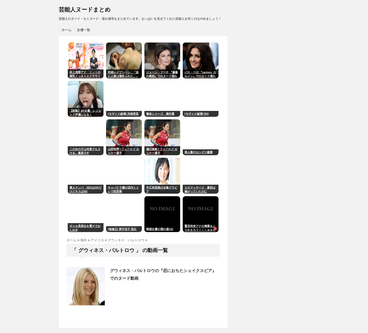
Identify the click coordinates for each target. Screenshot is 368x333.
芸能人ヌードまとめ (85, 9)
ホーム (67, 30)
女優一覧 (83, 30)
